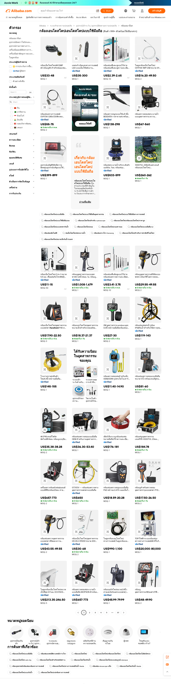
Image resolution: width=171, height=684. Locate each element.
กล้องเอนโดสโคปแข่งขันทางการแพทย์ (53, 672)
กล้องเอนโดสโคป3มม (83, 227)
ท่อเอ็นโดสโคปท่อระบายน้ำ (74, 233)
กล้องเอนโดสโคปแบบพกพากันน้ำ (55, 227)
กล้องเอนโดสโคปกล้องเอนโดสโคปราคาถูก (128, 220)
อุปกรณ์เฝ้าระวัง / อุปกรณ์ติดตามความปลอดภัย (96, 26)
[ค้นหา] (107, 11)
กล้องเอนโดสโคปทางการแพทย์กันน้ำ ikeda (66, 666)
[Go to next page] (123, 612)
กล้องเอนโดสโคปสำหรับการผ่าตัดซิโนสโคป (136, 233)
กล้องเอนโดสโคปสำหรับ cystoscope (90, 220)
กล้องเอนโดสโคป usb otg (20, 660)
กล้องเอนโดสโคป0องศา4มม (110, 227)
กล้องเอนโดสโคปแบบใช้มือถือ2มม (55, 220)
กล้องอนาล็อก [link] (127, 26)
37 (118, 613)
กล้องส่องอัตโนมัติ (49, 233)
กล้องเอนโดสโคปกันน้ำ (81, 660)
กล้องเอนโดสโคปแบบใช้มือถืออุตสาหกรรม (87, 214)
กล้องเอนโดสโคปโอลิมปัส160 (138, 654)
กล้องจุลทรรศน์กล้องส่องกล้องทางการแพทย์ (26, 666)
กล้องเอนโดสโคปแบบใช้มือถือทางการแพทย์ (127, 214)
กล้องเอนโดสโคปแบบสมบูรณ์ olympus (112, 660)
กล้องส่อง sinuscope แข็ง (100, 666)
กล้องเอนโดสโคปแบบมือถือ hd (140, 227)
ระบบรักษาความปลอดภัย (61, 26)
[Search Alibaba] (67, 10)
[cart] (134, 11)
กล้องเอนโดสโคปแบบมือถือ (52, 214)
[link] (167, 657)
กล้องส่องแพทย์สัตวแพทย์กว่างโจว (52, 654)
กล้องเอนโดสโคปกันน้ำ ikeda (129, 666)
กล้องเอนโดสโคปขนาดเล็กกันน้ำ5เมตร (57, 239)
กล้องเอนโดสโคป (79, 654)
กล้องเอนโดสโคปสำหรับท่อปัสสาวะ (51, 660)
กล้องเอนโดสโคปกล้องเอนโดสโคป (106, 654)
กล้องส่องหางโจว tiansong (102, 233)
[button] (97, 10)
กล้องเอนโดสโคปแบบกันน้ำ (20, 672)
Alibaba (42, 26)
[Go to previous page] (78, 612)
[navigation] (21, 319)
